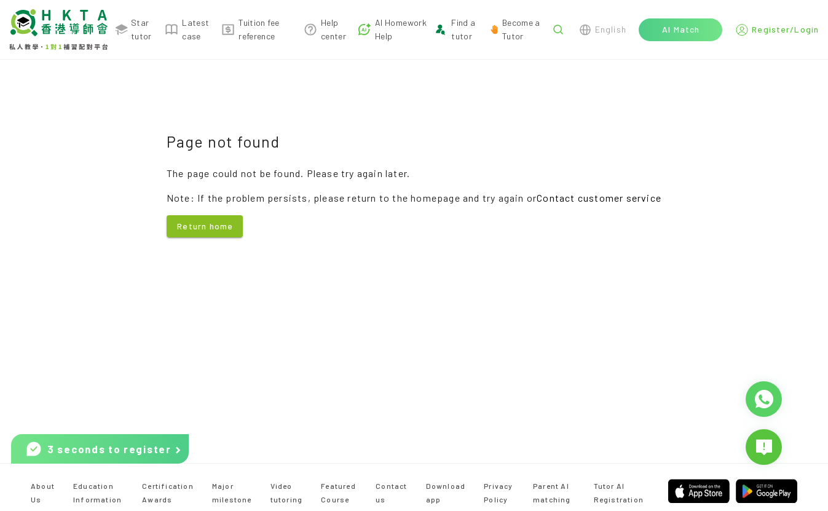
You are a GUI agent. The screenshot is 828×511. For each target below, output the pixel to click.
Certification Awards (168, 492)
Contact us (391, 492)
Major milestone (232, 492)
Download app (446, 492)
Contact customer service (599, 198)
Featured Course (338, 492)
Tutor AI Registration (619, 492)
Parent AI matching (552, 492)
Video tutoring (286, 492)
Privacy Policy (498, 492)
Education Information (97, 492)
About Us (43, 492)
